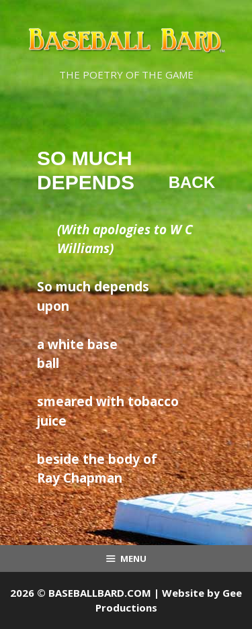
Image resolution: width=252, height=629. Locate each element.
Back (192, 182)
